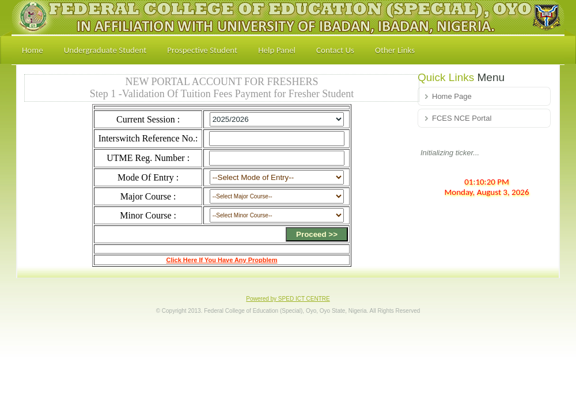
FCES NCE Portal (461, 118)
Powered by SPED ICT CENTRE (287, 299)
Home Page (452, 96)
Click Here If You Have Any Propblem (222, 259)
